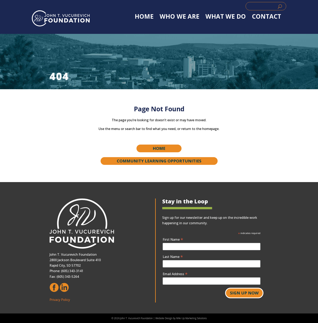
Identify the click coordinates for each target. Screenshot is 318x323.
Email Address (175, 274)
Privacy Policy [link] (59, 299)
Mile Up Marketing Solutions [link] (191, 318)
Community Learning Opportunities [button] (159, 161)
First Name (173, 239)
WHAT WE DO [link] (225, 16)
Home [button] (159, 148)
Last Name (173, 257)
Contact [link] (266, 16)
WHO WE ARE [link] (179, 16)
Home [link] (144, 16)
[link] (61, 18)
